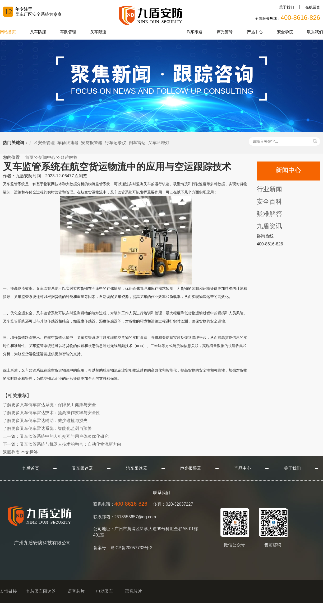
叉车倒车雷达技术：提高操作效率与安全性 (51, 412)
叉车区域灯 (158, 142)
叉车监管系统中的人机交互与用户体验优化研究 (64, 436)
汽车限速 (194, 32)
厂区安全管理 (42, 142)
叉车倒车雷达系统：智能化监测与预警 (47, 428)
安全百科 (269, 201)
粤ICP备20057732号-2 (131, 547)
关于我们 (286, 7)
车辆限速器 (68, 142)
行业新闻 (269, 189)
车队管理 (68, 32)
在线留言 (312, 7)
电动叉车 (104, 591)
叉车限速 (98, 32)
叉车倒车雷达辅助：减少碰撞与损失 (45, 420)
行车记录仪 (115, 142)
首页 (29, 157)
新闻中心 (47, 157)
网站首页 (8, 32)
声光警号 (225, 32)
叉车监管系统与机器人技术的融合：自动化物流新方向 (70, 444)
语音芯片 (76, 591)
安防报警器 (91, 142)
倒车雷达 (137, 142)
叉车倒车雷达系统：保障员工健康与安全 (49, 404)
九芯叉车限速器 (41, 591)
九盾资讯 (269, 226)
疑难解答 (69, 157)
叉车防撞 (38, 32)
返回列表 (11, 452)
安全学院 (285, 32)
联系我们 (315, 32)
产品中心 (255, 32)
